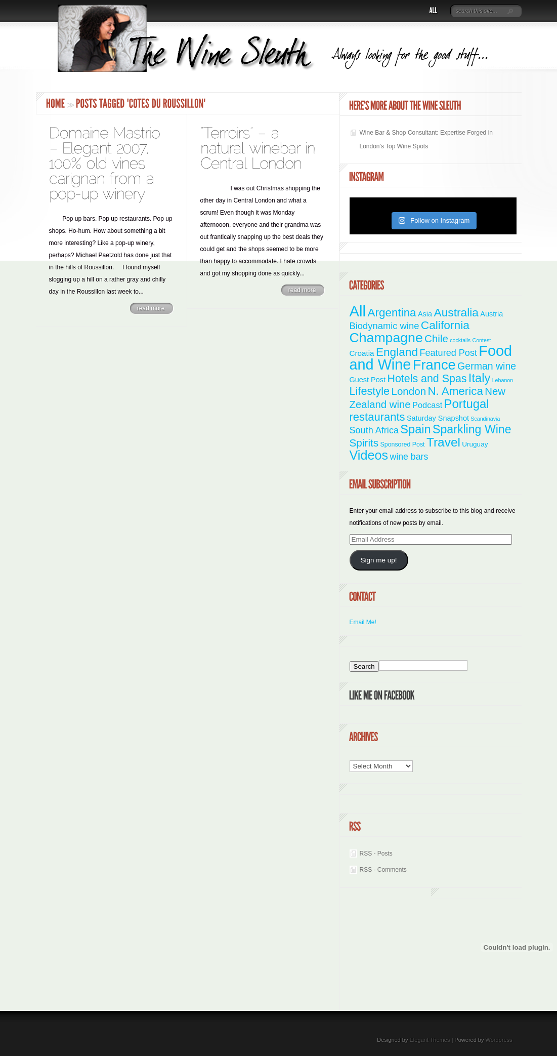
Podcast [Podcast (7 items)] (427, 405)
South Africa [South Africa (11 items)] (374, 430)
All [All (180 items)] (358, 311)
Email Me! (363, 622)
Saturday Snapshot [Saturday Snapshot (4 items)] (438, 418)
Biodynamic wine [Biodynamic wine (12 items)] (384, 325)
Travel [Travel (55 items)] (443, 442)
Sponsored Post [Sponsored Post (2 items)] (402, 444)
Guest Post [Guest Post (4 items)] (368, 380)
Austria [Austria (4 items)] (491, 314)
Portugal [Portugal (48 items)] (466, 404)
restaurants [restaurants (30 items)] (377, 417)
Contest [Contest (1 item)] (482, 340)
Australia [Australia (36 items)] (456, 312)
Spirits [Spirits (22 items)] (364, 443)
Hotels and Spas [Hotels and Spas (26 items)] (426, 379)
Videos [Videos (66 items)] (369, 455)
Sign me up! (378, 560)
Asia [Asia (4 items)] (425, 314)
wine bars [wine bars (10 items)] (409, 457)
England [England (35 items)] (397, 351)
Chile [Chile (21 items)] (436, 338)
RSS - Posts (376, 853)
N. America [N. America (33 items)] (455, 391)
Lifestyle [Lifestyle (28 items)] (370, 391)
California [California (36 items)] (445, 325)
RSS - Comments (383, 869)
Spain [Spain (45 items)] (415, 429)
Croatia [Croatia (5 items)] (362, 353)
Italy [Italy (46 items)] (479, 378)
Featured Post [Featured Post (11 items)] (448, 353)
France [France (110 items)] (434, 365)
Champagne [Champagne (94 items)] (386, 337)
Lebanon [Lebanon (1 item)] (502, 380)
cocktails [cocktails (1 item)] (460, 340)
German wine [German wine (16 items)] (486, 366)
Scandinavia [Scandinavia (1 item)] (485, 419)
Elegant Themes (429, 1040)
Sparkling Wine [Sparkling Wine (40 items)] (472, 429)
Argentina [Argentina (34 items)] (391, 312)
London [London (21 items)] (408, 391)
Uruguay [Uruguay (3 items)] (475, 444)
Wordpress (499, 1040)
